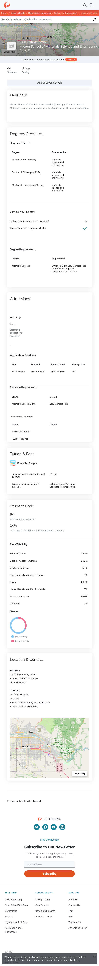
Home (4, 13)
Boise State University (39, 13)
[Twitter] (37, 827)
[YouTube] (54, 827)
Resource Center (43, 916)
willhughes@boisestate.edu (34, 702)
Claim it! (71, 59)
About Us (73, 899)
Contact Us (74, 905)
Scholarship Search (45, 911)
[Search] (85, 5)
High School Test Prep (16, 922)
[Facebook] (45, 827)
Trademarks (74, 922)
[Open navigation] (91, 5)
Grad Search (41, 905)
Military (9, 916)
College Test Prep (14, 899)
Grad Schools (18, 13)
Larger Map (80, 773)
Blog (70, 916)
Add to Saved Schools (49, 82)
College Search (43, 899)
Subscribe (49, 873)
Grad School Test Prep (16, 905)
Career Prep (11, 911)
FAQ (70, 911)
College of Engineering (65, 13)
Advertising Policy (77, 928)
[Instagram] (62, 827)
